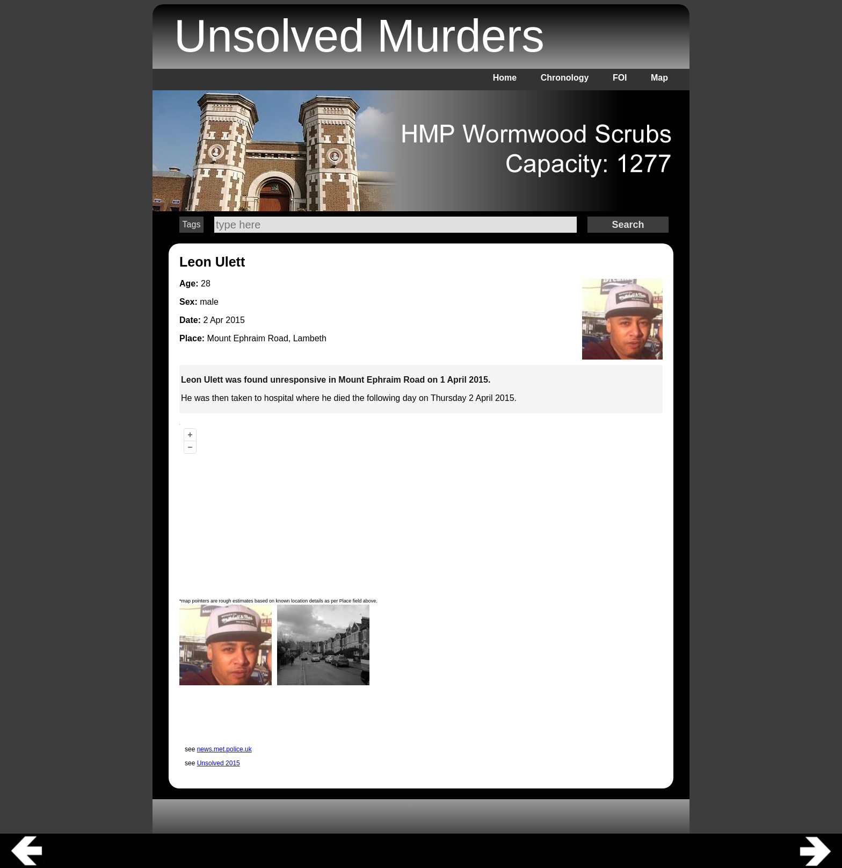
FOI (620, 77)
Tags (192, 224)
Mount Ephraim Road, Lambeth (266, 338)
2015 (235, 320)
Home (505, 77)
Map (659, 77)
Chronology (565, 77)
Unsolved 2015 (218, 763)
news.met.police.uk (224, 749)
